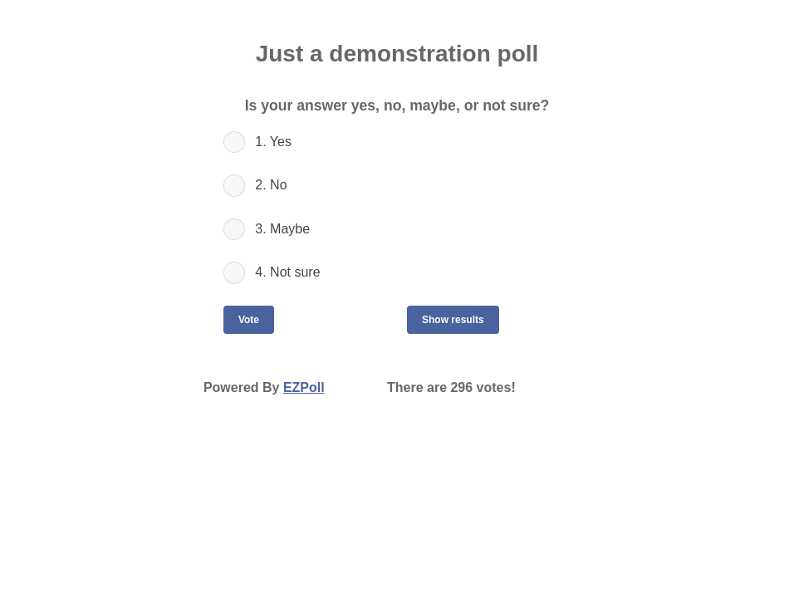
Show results (453, 320)
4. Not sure (287, 272)
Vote (248, 320)
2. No (271, 185)
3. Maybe (282, 229)
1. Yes (273, 142)
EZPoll (304, 387)
